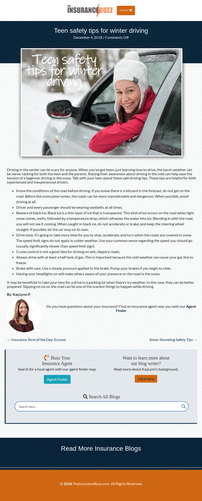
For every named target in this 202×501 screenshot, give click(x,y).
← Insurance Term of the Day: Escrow (36, 339)
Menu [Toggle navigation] (126, 10)
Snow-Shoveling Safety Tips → (173, 339)
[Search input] (98, 406)
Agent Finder (57, 379)
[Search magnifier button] (183, 406)
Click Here (146, 379)
